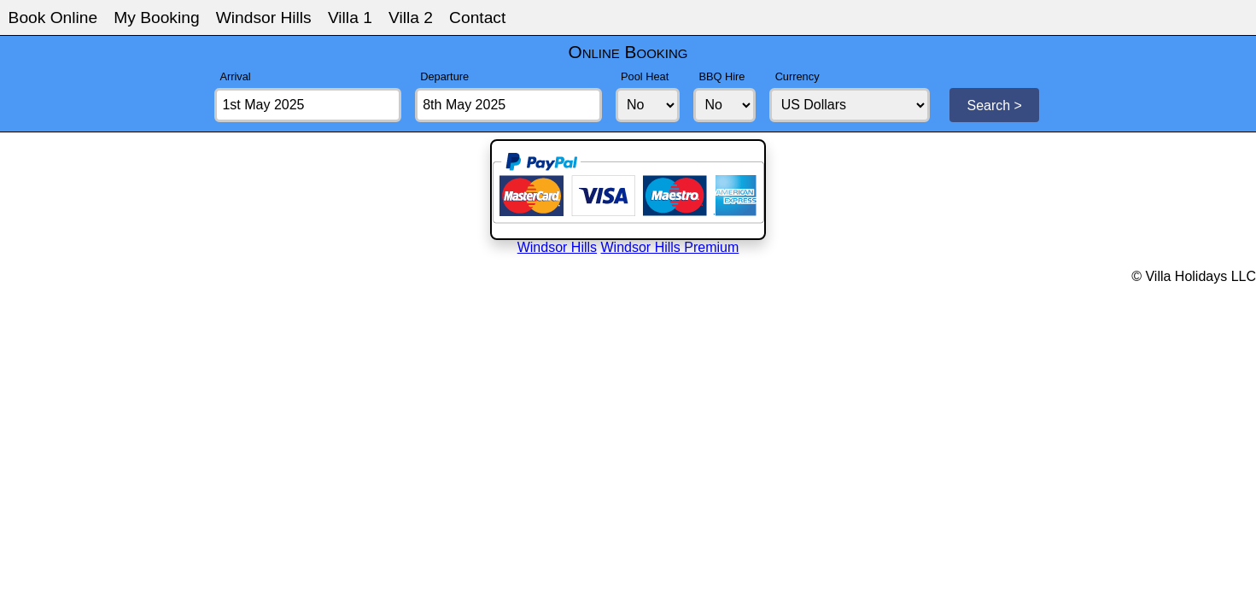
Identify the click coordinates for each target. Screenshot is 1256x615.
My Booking (156, 17)
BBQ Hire (721, 76)
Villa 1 (350, 17)
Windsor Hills (264, 17)
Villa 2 (410, 17)
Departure (444, 76)
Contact (477, 17)
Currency (797, 76)
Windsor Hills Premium (670, 247)
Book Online (53, 17)
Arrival (234, 76)
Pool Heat (645, 76)
